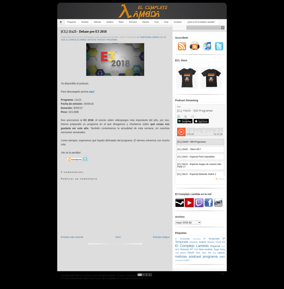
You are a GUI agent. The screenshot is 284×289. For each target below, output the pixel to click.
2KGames (197, 239)
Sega (216, 249)
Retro (121, 22)
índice (187, 260)
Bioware (210, 242)
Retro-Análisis (206, 249)
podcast (101, 40)
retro (222, 256)
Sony (222, 249)
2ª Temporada (211, 238)
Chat (166, 22)
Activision (193, 242)
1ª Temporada (182, 239)
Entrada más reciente (72, 237)
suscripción (179, 260)
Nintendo (184, 249)
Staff (177, 253)
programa (112, 40)
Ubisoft (190, 252)
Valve (198, 253)
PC (191, 249)
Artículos (133, 22)
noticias (91, 40)
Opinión (145, 22)
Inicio (118, 237)
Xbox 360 (206, 253)
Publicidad (131, 275)
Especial (215, 246)
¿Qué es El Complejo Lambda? (201, 22)
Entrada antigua (161, 237)
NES (177, 249)
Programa (71, 22)
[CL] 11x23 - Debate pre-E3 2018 (83, 31)
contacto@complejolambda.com (133, 278)
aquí (91, 91)
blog (214, 253)
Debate (155, 37)
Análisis (109, 22)
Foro (156, 22)
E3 (161, 37)
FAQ (223, 246)
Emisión (84, 22)
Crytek (218, 242)
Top (222, 274)
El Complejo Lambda (76, 40)
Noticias (97, 22)
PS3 (196, 249)
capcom (221, 252)
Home (61, 22)
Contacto (178, 22)
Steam (183, 253)
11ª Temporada (144, 37)
